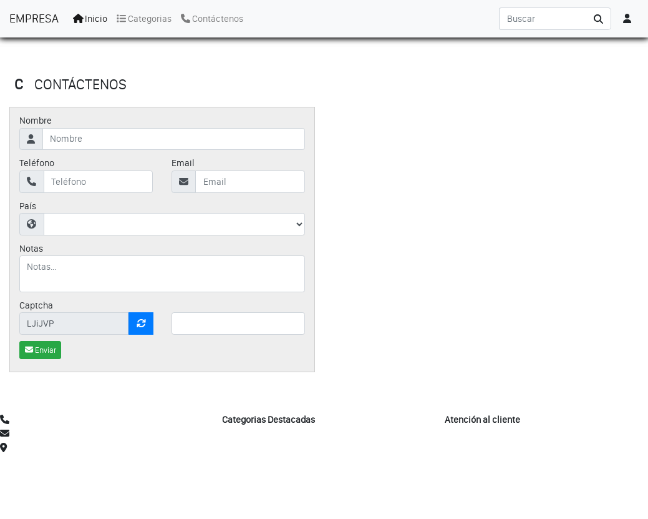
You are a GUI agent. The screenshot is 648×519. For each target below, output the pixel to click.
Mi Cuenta (465, 434)
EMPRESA (34, 18)
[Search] (542, 18)
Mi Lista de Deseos (482, 447)
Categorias (144, 18)
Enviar (40, 350)
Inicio (90, 18)
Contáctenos (212, 18)
